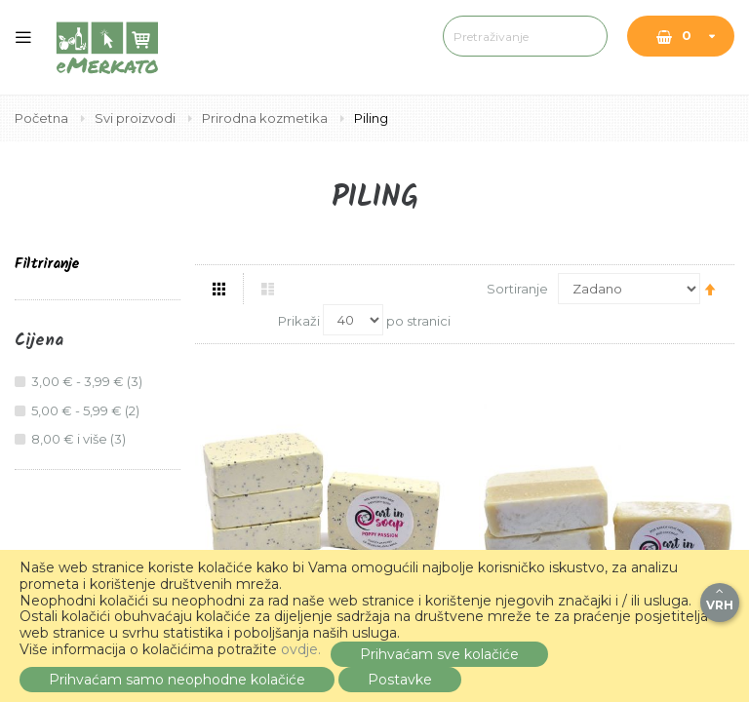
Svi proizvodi (136, 118)
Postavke (400, 679)
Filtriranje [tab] (47, 264)
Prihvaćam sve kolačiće (439, 654)
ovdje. (301, 649)
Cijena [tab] (39, 341)
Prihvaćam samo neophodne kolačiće (177, 679)
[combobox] (458, 36)
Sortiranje (517, 288)
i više (81, 439)
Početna (43, 118)
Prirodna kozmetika (266, 118)
